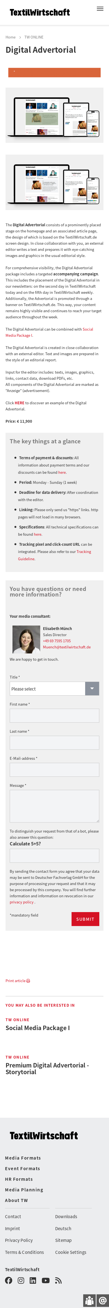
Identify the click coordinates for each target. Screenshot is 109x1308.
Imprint (12, 1223)
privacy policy (22, 896)
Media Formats (23, 1152)
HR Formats (19, 1174)
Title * (15, 671)
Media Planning (24, 1184)
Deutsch (63, 1223)
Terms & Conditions (24, 1247)
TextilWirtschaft (22, 1264)
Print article (18, 975)
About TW (16, 1195)
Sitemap (63, 1235)
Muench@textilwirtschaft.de (67, 641)
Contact (13, 1211)
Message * (18, 780)
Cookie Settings (71, 1247)
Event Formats (22, 1163)
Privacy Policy (19, 1235)
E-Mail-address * (23, 753)
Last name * (19, 725)
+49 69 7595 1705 (57, 635)
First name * (20, 698)
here (62, 467)
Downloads (66, 1211)
